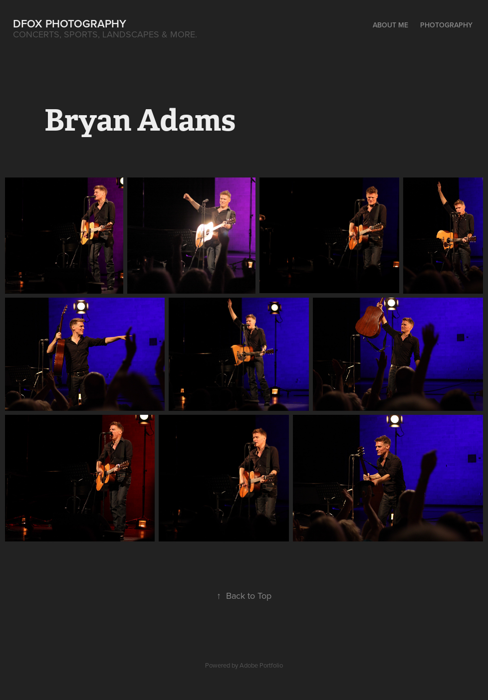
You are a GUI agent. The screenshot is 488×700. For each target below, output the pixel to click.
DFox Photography (69, 23)
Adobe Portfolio (261, 665)
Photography (446, 25)
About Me (390, 25)
